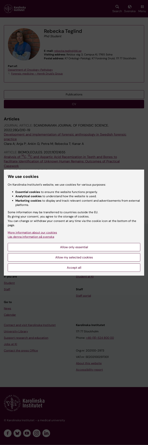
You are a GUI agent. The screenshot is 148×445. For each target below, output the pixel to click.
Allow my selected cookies (74, 257)
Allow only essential (74, 247)
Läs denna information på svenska (31, 237)
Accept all (74, 268)
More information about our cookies (32, 232)
